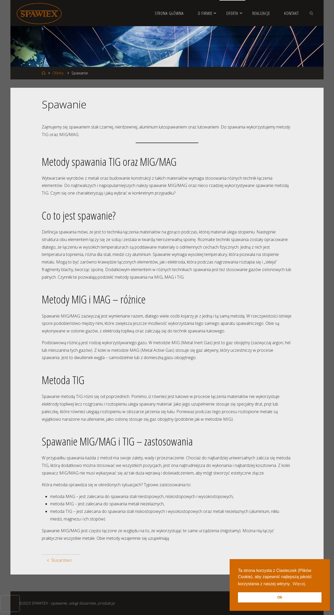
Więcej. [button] (299, 584)
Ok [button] (279, 597)
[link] (311, 13)
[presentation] (10, 603)
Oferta (57, 73)
